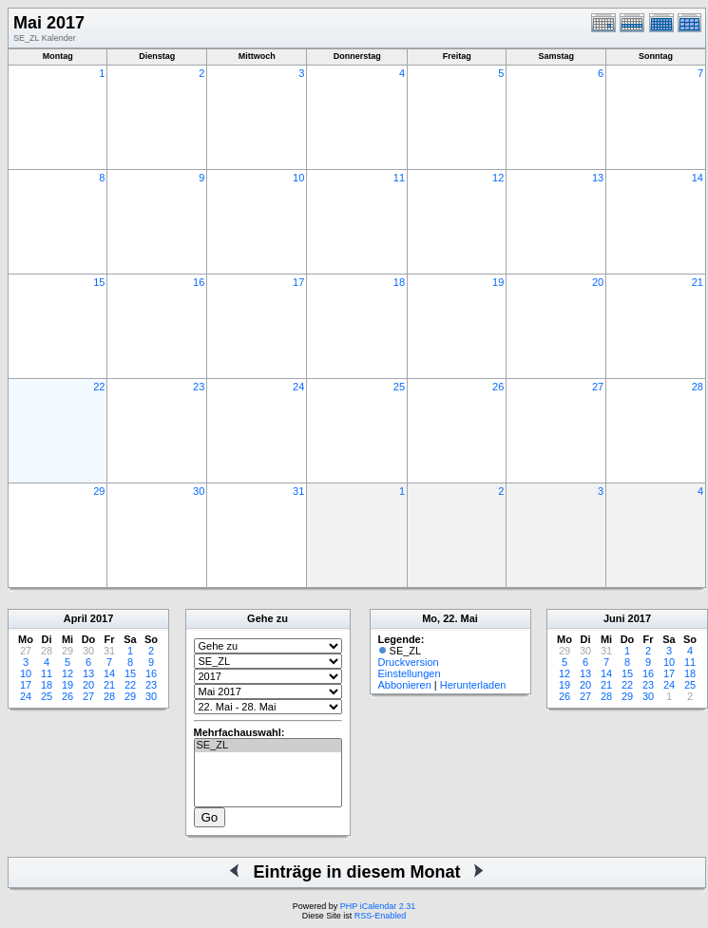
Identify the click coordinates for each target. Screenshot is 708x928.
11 (399, 177)
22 (99, 386)
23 (198, 386)
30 (198, 491)
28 (697, 386)
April (75, 618)
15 (99, 282)
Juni (614, 618)
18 (399, 282)
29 (99, 491)
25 (399, 386)
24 (298, 386)
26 (498, 386)
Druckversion (408, 662)
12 (498, 177)
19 (498, 282)
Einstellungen (409, 673)
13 (597, 177)
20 (597, 282)
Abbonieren (404, 685)
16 (198, 282)
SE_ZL (268, 745)
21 (697, 282)
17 (298, 282)
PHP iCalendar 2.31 (377, 906)
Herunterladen (473, 685)
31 (298, 491)
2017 (101, 618)
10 (298, 177)
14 (697, 177)
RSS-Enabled (380, 915)
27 (597, 386)
